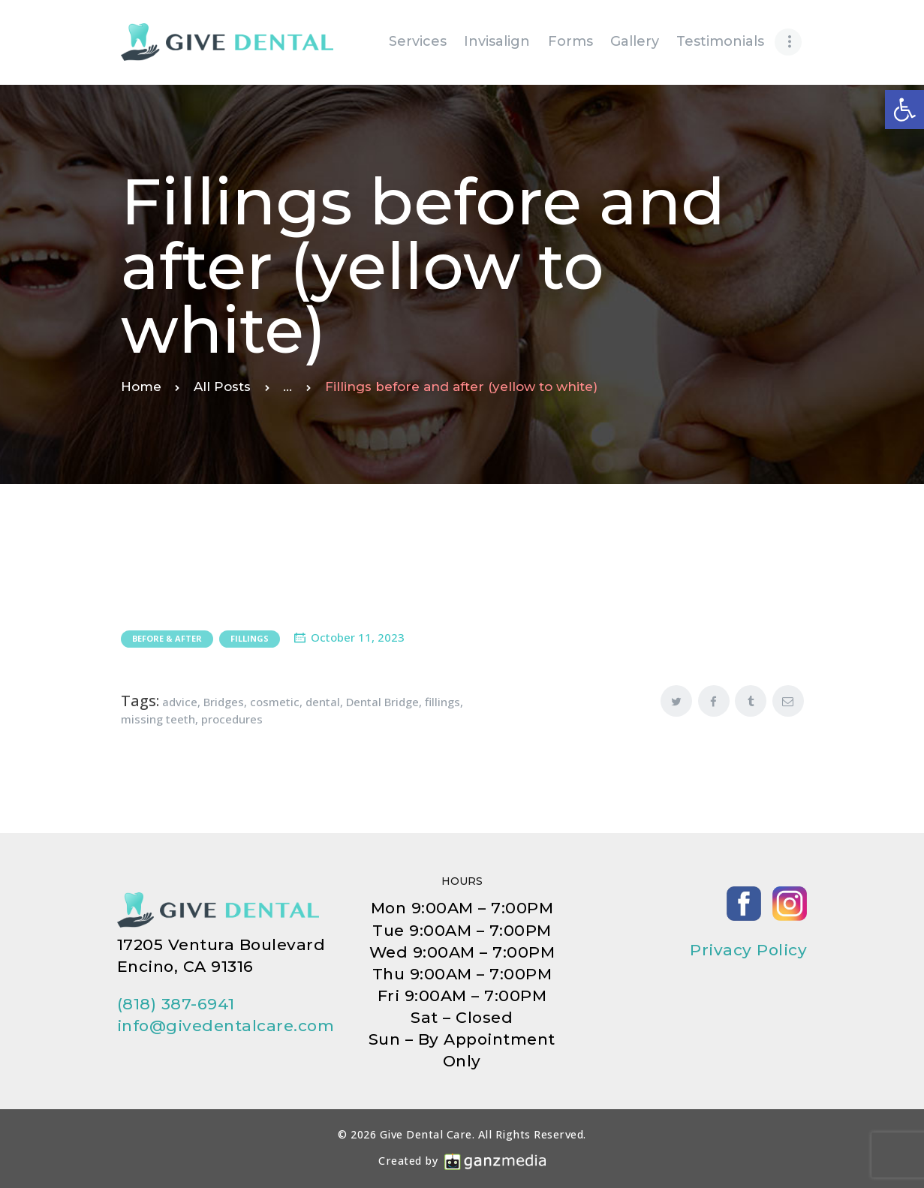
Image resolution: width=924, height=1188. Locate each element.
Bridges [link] (223, 701)
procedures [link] (232, 718)
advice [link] (179, 701)
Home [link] (141, 386)
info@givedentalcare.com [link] (226, 1025)
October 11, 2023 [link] (358, 637)
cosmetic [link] (274, 701)
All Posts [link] (222, 386)
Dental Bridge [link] (382, 701)
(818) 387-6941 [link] (176, 1003)
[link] (904, 109)
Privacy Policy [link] (748, 949)
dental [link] (322, 701)
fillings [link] (442, 701)
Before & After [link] (167, 638)
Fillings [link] (249, 638)
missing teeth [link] (158, 718)
